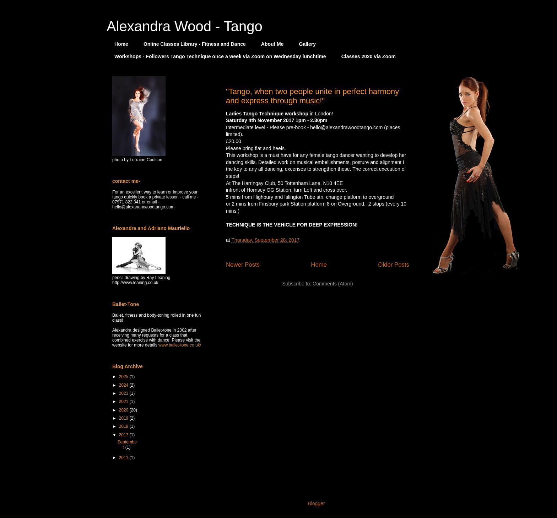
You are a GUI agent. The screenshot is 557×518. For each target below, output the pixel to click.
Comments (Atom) (333, 284)
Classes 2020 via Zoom (368, 56)
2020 (124, 410)
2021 (124, 401)
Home (121, 44)
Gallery (307, 44)
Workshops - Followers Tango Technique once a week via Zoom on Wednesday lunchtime (220, 56)
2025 (124, 376)
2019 (124, 418)
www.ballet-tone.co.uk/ (179, 345)
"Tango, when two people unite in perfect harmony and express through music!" (312, 96)
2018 (124, 426)
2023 (124, 393)
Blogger (316, 503)
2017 (124, 434)
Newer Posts (243, 264)
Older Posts (393, 264)
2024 (124, 385)
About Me (272, 44)
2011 (124, 457)
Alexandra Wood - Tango (185, 26)
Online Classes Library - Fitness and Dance (195, 44)
